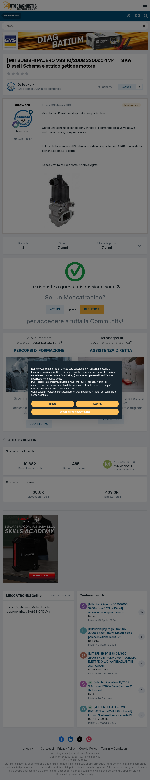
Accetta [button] (97, 403)
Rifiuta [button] (52, 403)
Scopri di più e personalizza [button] (75, 411)
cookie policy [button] (55, 378)
